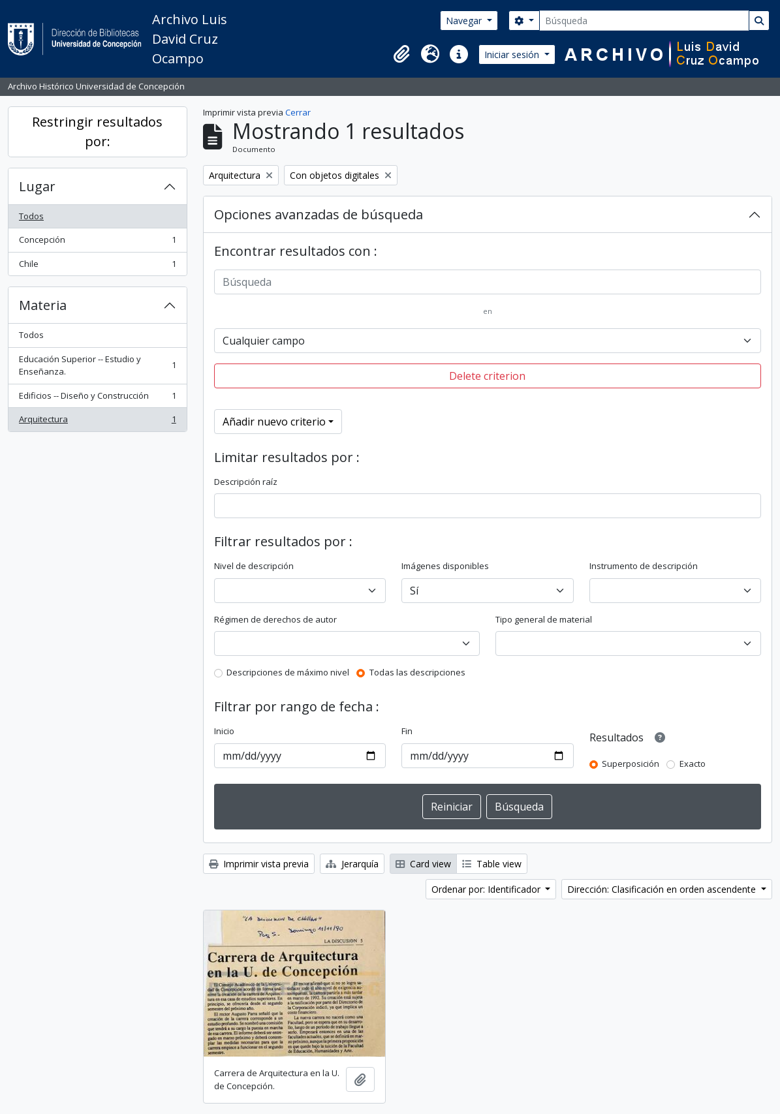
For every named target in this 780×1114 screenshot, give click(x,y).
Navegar (465, 20)
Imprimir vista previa (259, 864)
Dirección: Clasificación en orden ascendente (662, 889)
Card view (423, 864)
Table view (492, 864)
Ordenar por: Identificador (487, 889)
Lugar (37, 186)
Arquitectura (97, 422)
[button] (401, 54)
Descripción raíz (245, 481)
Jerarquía (352, 864)
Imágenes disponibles (445, 566)
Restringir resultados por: (97, 131)
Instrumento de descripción (643, 566)
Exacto (692, 763)
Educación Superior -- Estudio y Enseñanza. (97, 365)
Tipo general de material (543, 619)
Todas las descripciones (417, 672)
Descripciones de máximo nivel (287, 672)
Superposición (630, 763)
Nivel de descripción (254, 566)
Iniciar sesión (513, 54)
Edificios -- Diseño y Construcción (97, 398)
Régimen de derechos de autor (275, 619)
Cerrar (298, 112)
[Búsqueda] (644, 20)
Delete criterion (487, 376)
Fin (407, 731)
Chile (97, 266)
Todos (31, 216)
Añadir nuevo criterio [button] (274, 421)
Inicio (224, 731)
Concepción (97, 242)
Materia (43, 305)
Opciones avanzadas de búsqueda (318, 214)
